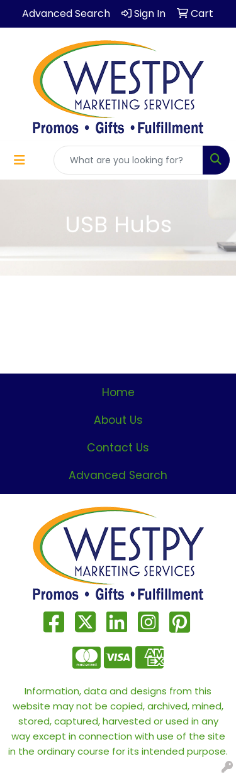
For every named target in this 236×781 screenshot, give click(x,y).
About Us (118, 420)
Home (118, 392)
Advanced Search (118, 475)
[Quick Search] (128, 160)
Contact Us (118, 447)
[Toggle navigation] (19, 160)
